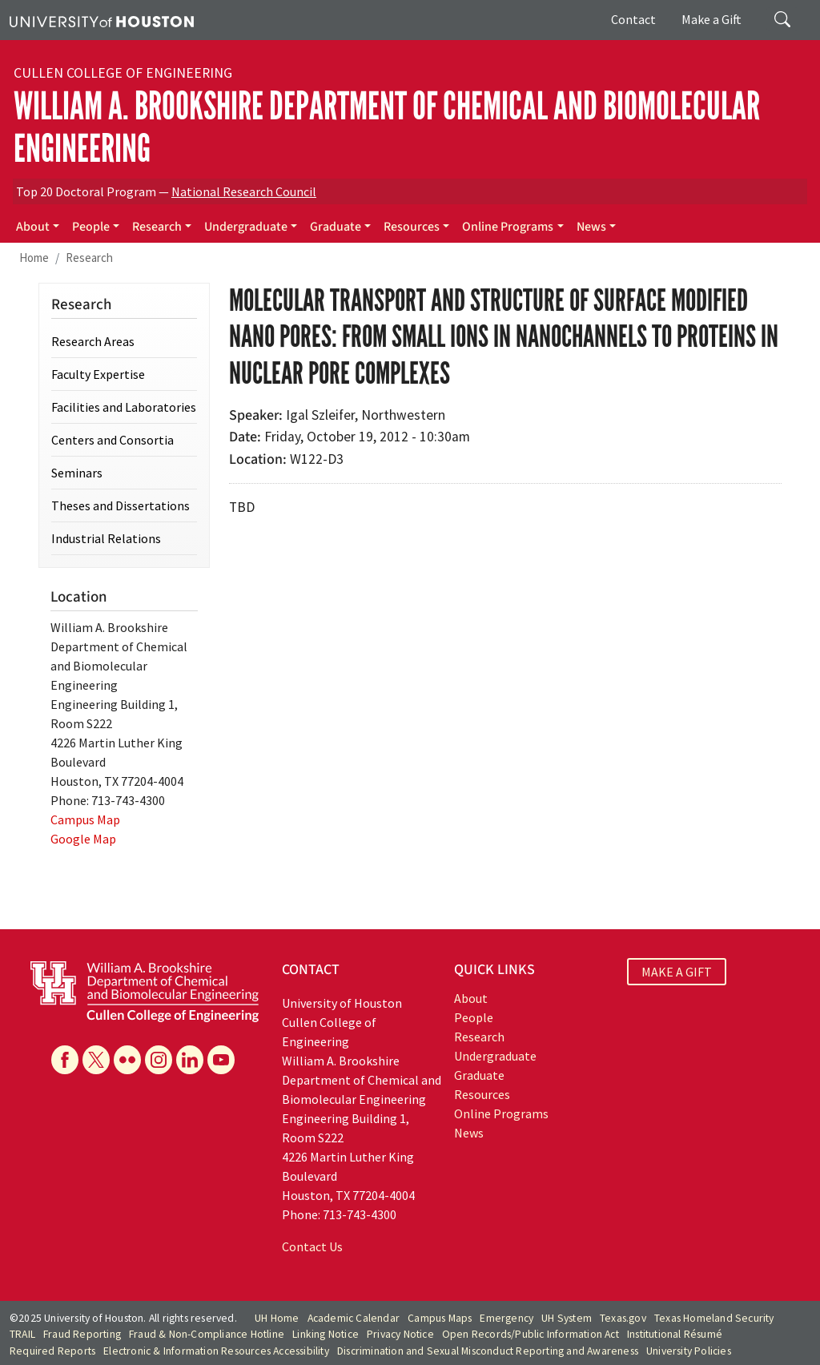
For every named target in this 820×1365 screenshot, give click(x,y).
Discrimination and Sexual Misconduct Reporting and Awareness (487, 1351)
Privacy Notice (400, 1334)
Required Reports (52, 1351)
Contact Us (312, 1246)
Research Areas (93, 341)
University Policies (688, 1351)
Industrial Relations (106, 538)
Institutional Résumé (674, 1334)
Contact (633, 19)
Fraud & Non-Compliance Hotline (206, 1334)
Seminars (76, 473)
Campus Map (85, 819)
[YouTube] (221, 1059)
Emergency (506, 1318)
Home (34, 257)
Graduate (335, 227)
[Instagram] (158, 1059)
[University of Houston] (102, 20)
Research (157, 227)
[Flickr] (127, 1059)
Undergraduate (245, 227)
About (33, 227)
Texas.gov (623, 1318)
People (91, 227)
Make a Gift (711, 19)
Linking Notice (325, 1334)
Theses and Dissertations (120, 505)
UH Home (277, 1318)
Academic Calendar (354, 1318)
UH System (566, 1318)
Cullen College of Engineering (123, 73)
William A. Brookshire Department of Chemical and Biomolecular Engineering (387, 127)
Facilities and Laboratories (123, 407)
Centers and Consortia (112, 440)
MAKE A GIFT (676, 972)
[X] (96, 1059)
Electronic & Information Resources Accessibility (216, 1351)
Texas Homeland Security (714, 1318)
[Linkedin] (189, 1059)
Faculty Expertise (98, 374)
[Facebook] (64, 1059)
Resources (412, 227)
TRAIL (22, 1334)
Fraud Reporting (82, 1334)
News (591, 227)
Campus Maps (440, 1318)
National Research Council (243, 191)
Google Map (83, 839)
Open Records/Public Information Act (530, 1334)
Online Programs (507, 227)
